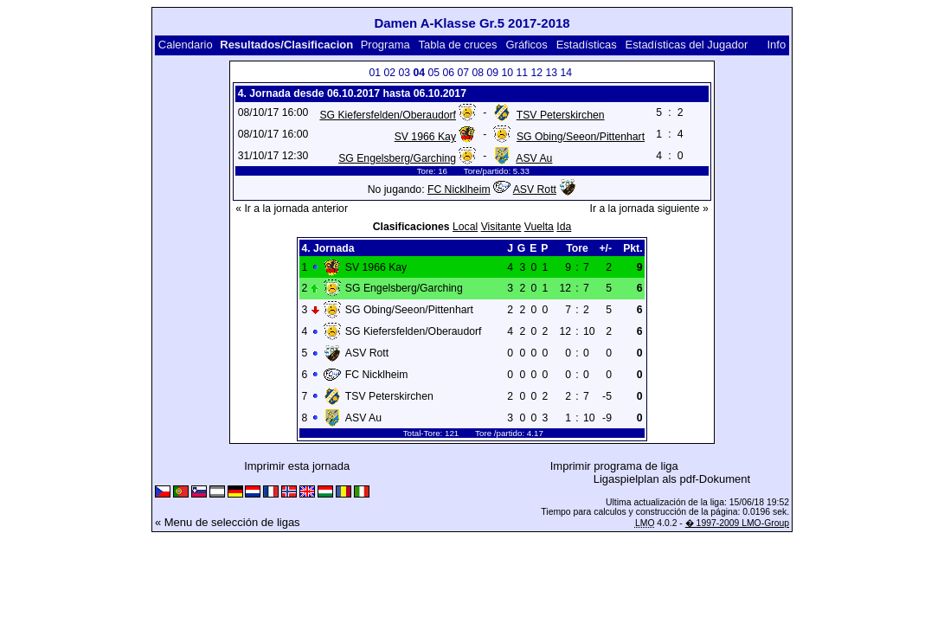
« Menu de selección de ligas (227, 522)
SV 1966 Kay (425, 137)
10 (508, 73)
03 (405, 73)
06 (449, 73)
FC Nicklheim (459, 189)
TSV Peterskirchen (561, 115)
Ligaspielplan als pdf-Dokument (672, 478)
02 (390, 73)
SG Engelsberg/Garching (397, 158)
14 (567, 73)
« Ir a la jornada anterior (291, 208)
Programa (385, 44)
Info (776, 44)
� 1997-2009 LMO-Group (737, 523)
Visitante (501, 227)
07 (464, 73)
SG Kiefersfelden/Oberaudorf (387, 115)
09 (493, 73)
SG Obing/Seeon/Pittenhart (581, 137)
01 (375, 73)
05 (434, 73)
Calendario (185, 44)
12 (537, 73)
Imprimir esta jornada (297, 465)
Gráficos (526, 44)
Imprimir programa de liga (614, 465)
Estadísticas (586, 44)
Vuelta (539, 227)
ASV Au (534, 158)
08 (478, 73)
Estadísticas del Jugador (687, 44)
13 (552, 73)
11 (523, 73)
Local (465, 227)
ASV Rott (534, 189)
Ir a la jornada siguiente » (649, 208)
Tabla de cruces (458, 44)
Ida (563, 227)
